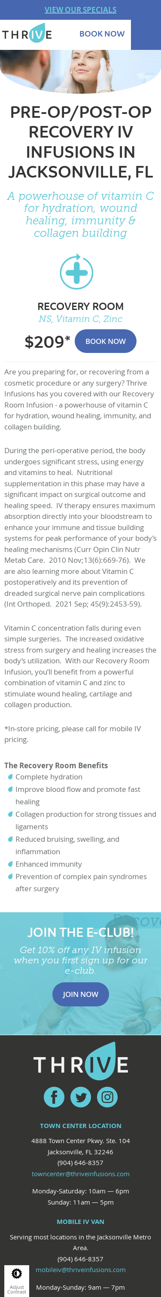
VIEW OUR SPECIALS (80, 10)
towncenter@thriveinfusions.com (81, 1173)
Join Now (80, 994)
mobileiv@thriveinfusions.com (81, 1269)
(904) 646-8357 (80, 1162)
